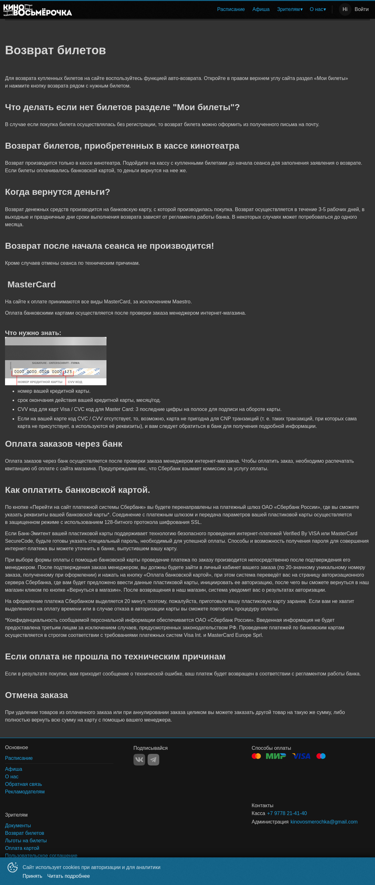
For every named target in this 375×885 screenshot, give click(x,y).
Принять (32, 876)
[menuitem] (231, 9)
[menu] (203, 9)
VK (139, 759)
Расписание (231, 9)
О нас (316, 9)
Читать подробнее (68, 876)
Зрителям (288, 9)
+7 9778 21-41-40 (287, 813)
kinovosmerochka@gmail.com (323, 821)
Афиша (261, 9)
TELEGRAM (153, 759)
